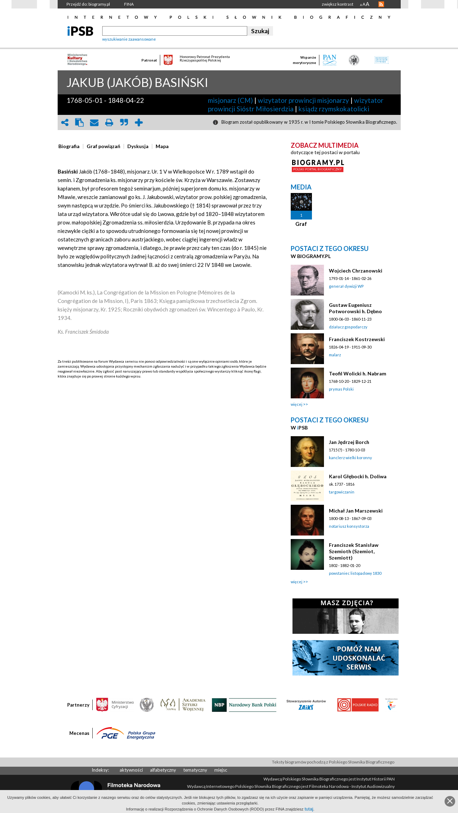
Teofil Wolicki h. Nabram (357, 373)
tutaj (309, 809)
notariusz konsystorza (349, 526)
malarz (335, 354)
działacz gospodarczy (348, 326)
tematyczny (195, 770)
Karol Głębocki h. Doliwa (358, 476)
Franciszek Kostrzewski (357, 339)
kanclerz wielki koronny (350, 457)
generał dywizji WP (346, 286)
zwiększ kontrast (337, 4)
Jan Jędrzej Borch (349, 442)
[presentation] (69, 146)
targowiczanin (341, 492)
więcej (296, 404)
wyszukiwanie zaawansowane (129, 39)
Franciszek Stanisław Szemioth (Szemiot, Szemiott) (353, 551)
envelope (94, 122)
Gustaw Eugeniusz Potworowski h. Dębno (355, 308)
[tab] (70, 146)
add (139, 122)
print (109, 122)
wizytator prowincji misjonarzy (303, 100)
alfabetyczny (163, 770)
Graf (301, 224)
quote (124, 122)
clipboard (79, 122)
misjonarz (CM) (230, 100)
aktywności (131, 770)
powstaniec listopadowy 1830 (355, 573)
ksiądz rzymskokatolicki (333, 109)
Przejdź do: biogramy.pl (88, 4)
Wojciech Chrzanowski (355, 271)
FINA (129, 4)
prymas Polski (341, 389)
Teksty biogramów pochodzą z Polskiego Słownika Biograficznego (333, 762)
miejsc (220, 770)
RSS (381, 4)
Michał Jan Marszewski (356, 511)
